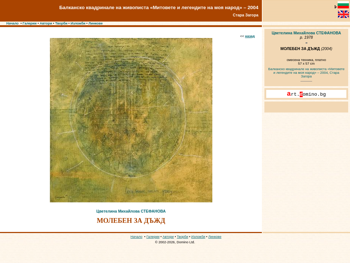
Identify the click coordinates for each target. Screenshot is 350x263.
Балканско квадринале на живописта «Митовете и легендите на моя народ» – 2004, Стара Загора (306, 72)
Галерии (30, 23)
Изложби (78, 23)
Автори (46, 23)
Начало (12, 23)
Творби (61, 23)
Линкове (96, 23)
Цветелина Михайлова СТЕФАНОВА (130, 211)
